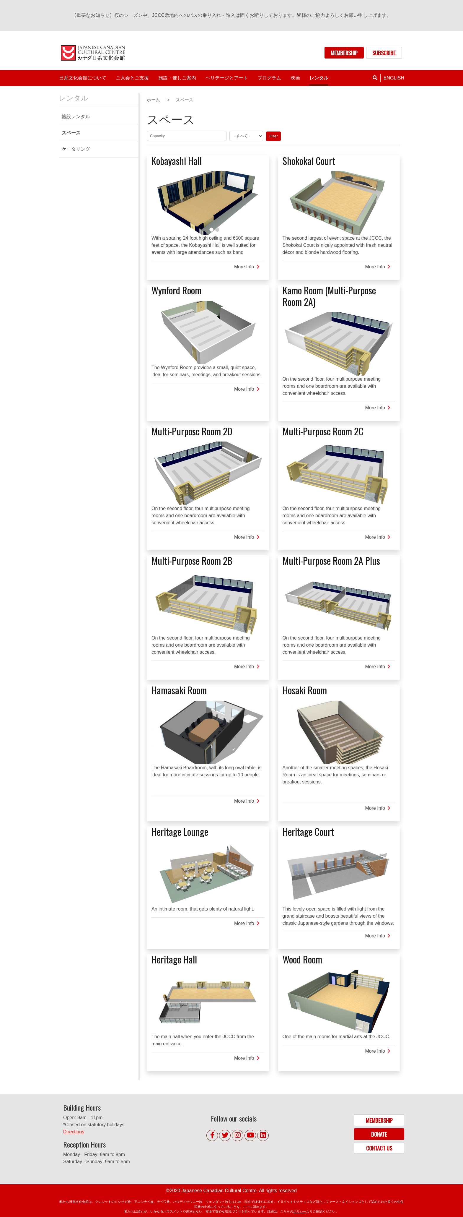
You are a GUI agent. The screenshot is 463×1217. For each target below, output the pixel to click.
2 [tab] (217, 230)
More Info (247, 266)
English (394, 77)
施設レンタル (76, 116)
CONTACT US (379, 1148)
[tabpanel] (207, 203)
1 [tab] (211, 230)
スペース (71, 132)
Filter (273, 136)
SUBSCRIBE (384, 53)
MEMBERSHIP (344, 53)
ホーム (153, 100)
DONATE (379, 1134)
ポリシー (299, 1211)
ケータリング (76, 149)
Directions (73, 1131)
